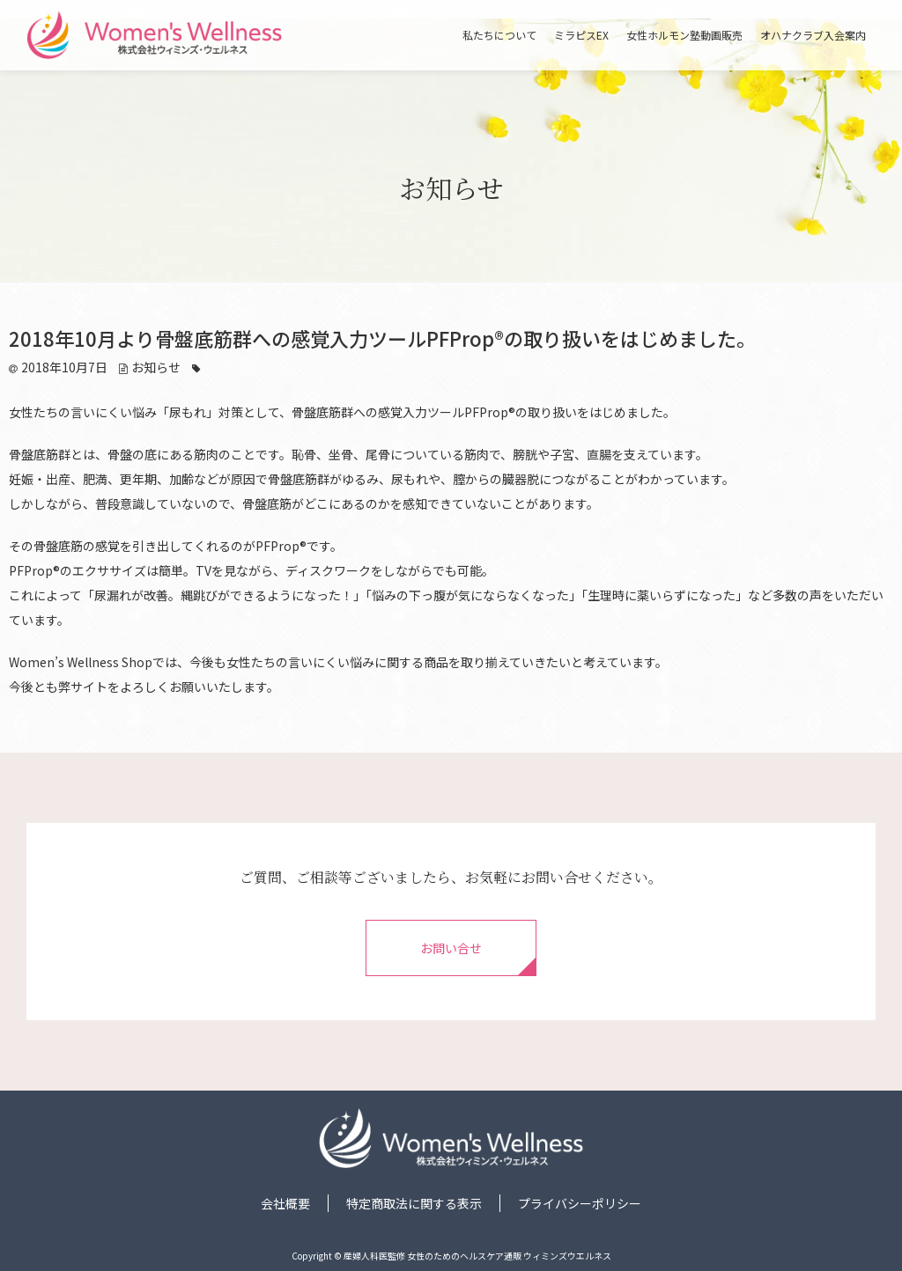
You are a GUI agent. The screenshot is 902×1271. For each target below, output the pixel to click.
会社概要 (285, 1203)
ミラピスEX (581, 35)
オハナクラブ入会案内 (813, 35)
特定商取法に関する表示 (414, 1203)
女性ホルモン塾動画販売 (684, 35)
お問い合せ (451, 948)
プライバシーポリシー (579, 1203)
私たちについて (499, 35)
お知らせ (156, 367)
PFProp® (489, 412)
